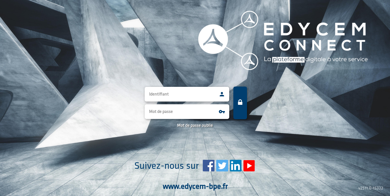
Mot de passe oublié (195, 126)
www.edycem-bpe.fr (195, 187)
